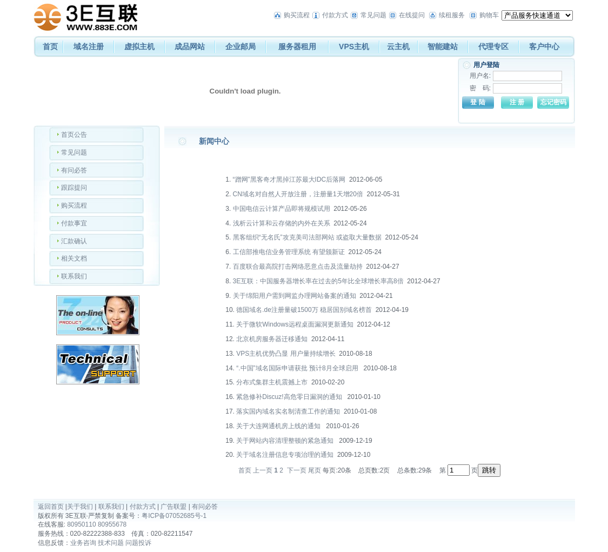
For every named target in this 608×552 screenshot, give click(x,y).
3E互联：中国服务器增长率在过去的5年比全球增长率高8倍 (318, 281)
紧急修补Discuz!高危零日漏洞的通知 (290, 397)
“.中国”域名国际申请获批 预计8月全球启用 (298, 368)
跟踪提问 (74, 187)
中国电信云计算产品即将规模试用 (281, 208)
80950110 (81, 524)
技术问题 (111, 543)
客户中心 (544, 46)
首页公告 (74, 134)
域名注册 (89, 46)
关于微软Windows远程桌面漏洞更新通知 (294, 324)
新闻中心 (214, 141)
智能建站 (442, 46)
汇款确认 (74, 241)
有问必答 (74, 170)
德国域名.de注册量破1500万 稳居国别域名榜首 (304, 310)
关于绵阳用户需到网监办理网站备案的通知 (294, 296)
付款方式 (335, 15)
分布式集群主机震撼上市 (272, 382)
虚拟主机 (139, 46)
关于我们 (80, 506)
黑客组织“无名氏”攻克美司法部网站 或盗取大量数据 (307, 237)
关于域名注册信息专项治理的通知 (284, 454)
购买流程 (297, 15)
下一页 (296, 470)
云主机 (398, 46)
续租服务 (452, 15)
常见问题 (373, 15)
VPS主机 (354, 46)
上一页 (262, 470)
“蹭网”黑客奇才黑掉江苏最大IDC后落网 (289, 179)
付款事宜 (74, 223)
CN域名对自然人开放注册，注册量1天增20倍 (298, 194)
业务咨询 (83, 543)
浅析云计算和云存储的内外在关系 (281, 223)
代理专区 (493, 46)
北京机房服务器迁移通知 (272, 339)
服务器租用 (297, 46)
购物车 (489, 15)
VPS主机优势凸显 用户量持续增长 (285, 353)
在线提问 (412, 15)
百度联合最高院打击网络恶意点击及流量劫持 (298, 266)
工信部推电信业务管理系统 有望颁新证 (289, 252)
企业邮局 (240, 46)
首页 (50, 46)
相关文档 (74, 258)
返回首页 (51, 506)
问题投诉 (138, 543)
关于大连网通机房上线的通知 (279, 426)
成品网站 (190, 46)
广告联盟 (173, 506)
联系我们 (74, 276)
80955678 (112, 524)
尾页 (314, 470)
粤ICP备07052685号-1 (174, 516)
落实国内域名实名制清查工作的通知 (288, 411)
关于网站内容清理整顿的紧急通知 (285, 440)
